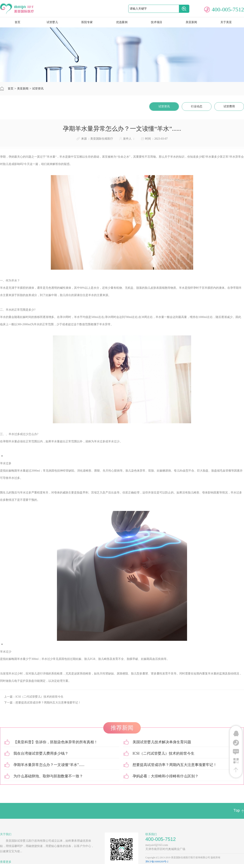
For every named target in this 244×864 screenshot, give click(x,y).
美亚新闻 (191, 22)
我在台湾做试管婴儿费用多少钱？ (40, 753)
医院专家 (87, 22)
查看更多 (5, 862)
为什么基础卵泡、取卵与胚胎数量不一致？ (48, 776)
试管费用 (229, 106)
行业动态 (196, 106)
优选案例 (121, 22)
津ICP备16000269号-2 (156, 861)
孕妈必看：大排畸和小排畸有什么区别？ (165, 776)
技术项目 (156, 22)
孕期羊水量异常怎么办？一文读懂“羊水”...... (48, 765)
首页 (10, 88)
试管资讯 (38, 88)
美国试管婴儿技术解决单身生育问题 (162, 742)
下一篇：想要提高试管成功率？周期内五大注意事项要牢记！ (42, 702)
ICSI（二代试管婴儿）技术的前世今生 (163, 753)
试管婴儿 (52, 22)
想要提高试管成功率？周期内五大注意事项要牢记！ (175, 765)
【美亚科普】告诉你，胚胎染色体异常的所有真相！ (55, 742)
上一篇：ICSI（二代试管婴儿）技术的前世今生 (33, 696)
